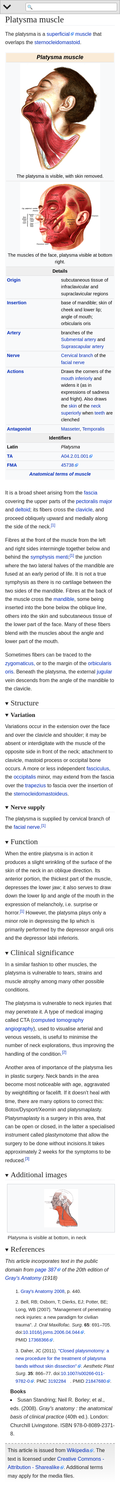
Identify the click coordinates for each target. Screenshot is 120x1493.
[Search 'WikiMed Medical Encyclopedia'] (71, 7)
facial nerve (73, 362)
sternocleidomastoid (57, 42)
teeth (100, 413)
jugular (104, 671)
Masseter (70, 429)
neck (95, 405)
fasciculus (97, 768)
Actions (15, 371)
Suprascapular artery (82, 346)
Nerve (13, 355)
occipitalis (25, 777)
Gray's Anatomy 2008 (42, 1291)
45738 (67, 465)
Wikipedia (78, 1450)
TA (10, 456)
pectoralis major (94, 501)
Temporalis (93, 429)
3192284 (57, 1381)
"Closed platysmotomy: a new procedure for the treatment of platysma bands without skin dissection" (62, 1358)
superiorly (71, 413)
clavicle (84, 509)
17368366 (38, 1339)
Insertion (17, 302)
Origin (13, 280)
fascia (90, 492)
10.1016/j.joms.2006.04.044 (51, 1332)
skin (73, 405)
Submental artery (78, 339)
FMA (12, 465)
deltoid (22, 509)
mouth (67, 378)
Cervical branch (77, 355)
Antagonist (19, 429)
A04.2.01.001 (75, 456)
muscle (83, 34)
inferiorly (83, 378)
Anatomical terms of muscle (60, 474)
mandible (63, 599)
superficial (58, 34)
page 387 (45, 1269)
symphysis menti (49, 557)
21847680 (95, 1381)
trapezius (35, 785)
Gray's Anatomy (23, 1278)
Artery (13, 332)
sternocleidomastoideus (41, 794)
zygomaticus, (20, 663)
